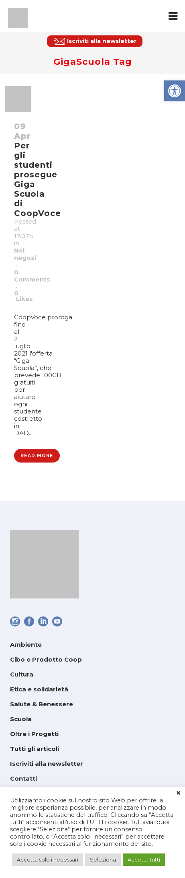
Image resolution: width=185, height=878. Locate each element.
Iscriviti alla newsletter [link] (46, 763)
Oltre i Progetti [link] (34, 734)
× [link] (178, 793)
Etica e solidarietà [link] (39, 689)
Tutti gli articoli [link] (34, 749)
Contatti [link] (23, 778)
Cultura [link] (21, 674)
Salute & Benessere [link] (41, 704)
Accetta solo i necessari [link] (47, 859)
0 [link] (23, 296)
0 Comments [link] (32, 275)
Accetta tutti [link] (144, 859)
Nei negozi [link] (25, 254)
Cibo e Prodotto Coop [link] (46, 659)
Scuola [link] (21, 719)
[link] (174, 90)
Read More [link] (36, 456)
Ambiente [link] (26, 644)
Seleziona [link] (103, 859)
